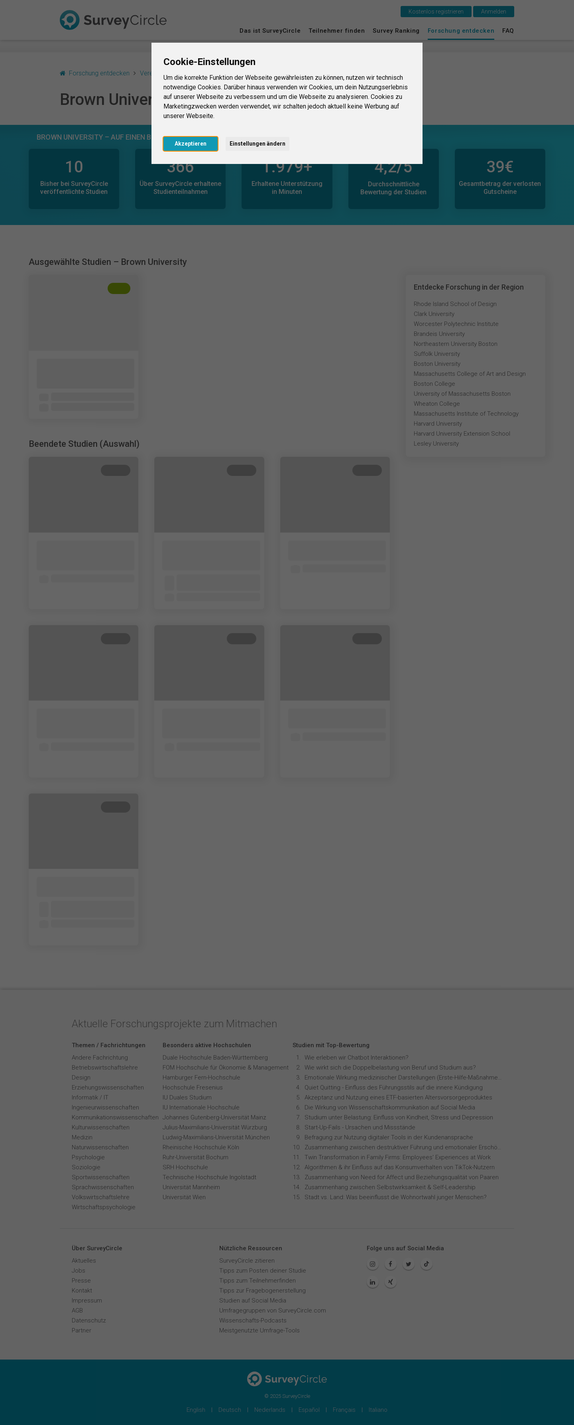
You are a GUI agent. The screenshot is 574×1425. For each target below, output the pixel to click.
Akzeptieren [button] (190, 143)
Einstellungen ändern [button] (257, 143)
